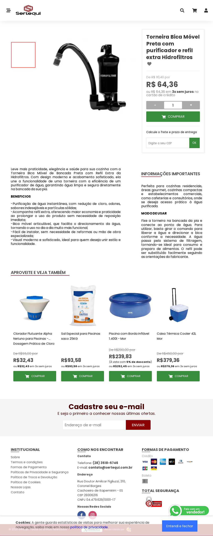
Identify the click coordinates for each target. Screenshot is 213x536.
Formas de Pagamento (29, 467)
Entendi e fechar (179, 526)
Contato (17, 492)
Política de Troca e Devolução (34, 477)
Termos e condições (27, 462)
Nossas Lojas (21, 487)
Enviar (138, 425)
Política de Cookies (26, 482)
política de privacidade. (89, 527)
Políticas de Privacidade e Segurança (39, 472)
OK (194, 143)
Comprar (176, 116)
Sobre (15, 457)
